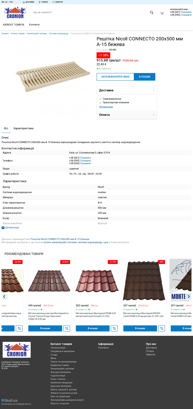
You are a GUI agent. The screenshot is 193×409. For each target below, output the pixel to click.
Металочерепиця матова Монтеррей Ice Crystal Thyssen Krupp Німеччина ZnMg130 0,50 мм (48, 316)
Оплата (150, 351)
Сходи (54, 354)
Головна (5, 34)
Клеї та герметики (61, 394)
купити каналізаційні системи (60, 242)
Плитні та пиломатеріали (64, 361)
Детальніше (106, 106)
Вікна (54, 357)
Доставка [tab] (127, 90)
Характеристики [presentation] (23, 128)
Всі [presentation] (6, 128)
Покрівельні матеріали (63, 351)
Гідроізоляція (58, 374)
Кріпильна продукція (62, 381)
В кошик (144, 76)
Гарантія (150, 354)
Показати (186, 12)
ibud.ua (28, 402)
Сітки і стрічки (58, 377)
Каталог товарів (13, 24)
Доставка (151, 347)
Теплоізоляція (58, 347)
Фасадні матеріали (61, 371)
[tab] (6, 128)
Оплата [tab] (127, 115)
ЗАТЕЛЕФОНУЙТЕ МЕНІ (115, 76)
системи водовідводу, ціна (93, 242)
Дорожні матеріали (61, 384)
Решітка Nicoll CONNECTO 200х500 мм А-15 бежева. (60, 239)
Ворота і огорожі (60, 401)
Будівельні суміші (61, 364)
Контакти (34, 24)
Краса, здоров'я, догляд (64, 387)
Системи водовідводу (58, 34)
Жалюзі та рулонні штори (65, 391)
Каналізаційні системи (37, 34)
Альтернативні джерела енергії (68, 397)
